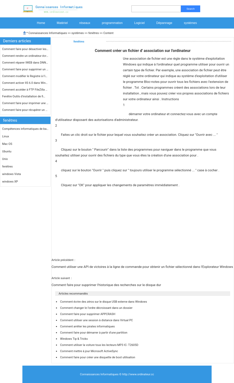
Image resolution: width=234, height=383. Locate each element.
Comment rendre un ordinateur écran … (25, 56)
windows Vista (11, 174)
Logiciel (139, 23)
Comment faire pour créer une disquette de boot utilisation (98, 357)
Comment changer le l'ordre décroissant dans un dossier (96, 308)
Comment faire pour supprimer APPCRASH (88, 314)
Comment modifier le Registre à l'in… (25, 76)
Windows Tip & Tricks (74, 339)
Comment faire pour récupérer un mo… (25, 110)
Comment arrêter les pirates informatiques (87, 326)
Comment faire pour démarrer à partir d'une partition (94, 332)
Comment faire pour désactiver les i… (25, 49)
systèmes (190, 23)
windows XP (10, 181)
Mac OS (7, 144)
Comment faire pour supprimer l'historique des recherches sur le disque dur (107, 285)
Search (191, 8)
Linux (5, 136)
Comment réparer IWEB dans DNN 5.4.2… (25, 62)
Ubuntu (6, 151)
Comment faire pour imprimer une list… (25, 103)
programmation (112, 23)
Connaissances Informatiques (47, 33)
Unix (5, 159)
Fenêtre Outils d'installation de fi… (23, 96)
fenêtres (93, 33)
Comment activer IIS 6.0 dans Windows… (25, 83)
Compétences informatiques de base (25, 129)
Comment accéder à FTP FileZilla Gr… (25, 89)
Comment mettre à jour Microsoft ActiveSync (89, 351)
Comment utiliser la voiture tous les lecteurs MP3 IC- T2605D (99, 345)
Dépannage (164, 23)
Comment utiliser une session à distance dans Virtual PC (97, 320)
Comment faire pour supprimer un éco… (25, 69)
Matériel (62, 23)
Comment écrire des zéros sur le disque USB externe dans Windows (104, 301)
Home (41, 23)
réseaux (84, 23)
